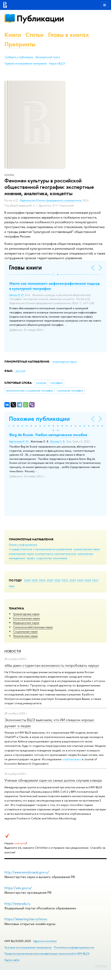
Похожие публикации (39, 419)
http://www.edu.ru (17, 903)
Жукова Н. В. (57, 441)
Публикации (40, 18)
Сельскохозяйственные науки (33, 627)
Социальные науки (25, 631)
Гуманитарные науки (26, 614)
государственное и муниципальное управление (40, 549)
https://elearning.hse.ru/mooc (25, 919)
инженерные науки (21, 554)
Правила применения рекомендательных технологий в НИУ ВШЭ (46, 953)
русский (20, 371)
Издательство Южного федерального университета (50, 200)
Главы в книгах (68, 35)
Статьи (34, 35)
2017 (95, 580)
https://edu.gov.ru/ (18, 888)
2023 (50, 580)
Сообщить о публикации (19, 57)
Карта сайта (11, 960)
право (31, 558)
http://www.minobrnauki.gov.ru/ (26, 872)
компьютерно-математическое (55, 554)
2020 (72, 580)
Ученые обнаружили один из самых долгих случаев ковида (53, 780)
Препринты (19, 44)
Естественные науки (26, 618)
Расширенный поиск (47, 57)
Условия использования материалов (28, 947)
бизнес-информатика (23, 545)
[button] (53, 274)
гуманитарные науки (86, 549)
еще (11, 586)
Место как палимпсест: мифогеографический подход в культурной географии (54, 286)
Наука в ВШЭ (57, 63)
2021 (65, 580)
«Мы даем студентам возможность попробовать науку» (51, 665)
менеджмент (17, 558)
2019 (80, 580)
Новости (12, 651)
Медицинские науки (26, 623)
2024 (42, 580)
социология (44, 558)
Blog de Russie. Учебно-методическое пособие (48, 434)
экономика (60, 558)
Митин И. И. (16, 295)
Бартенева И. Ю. (19, 441)
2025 (34, 580)
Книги (12, 35)
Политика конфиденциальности (74, 947)
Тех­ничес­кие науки (25, 636)
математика (85, 554)
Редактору (101, 965)
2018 (88, 580)
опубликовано (71, 759)
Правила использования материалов (26, 63)
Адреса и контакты (45, 941)
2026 (27, 580)
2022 (57, 580)
